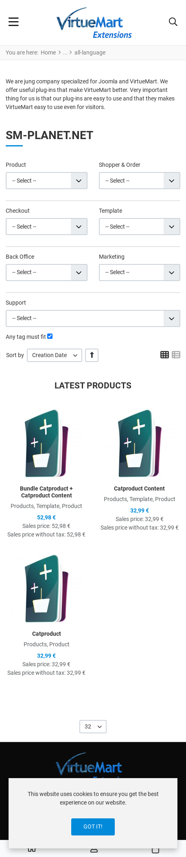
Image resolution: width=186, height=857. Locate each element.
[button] (173, 23)
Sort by (15, 355)
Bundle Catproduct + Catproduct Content (46, 492)
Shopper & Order (119, 164)
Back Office (20, 256)
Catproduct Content (139, 488)
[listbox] (54, 355)
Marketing (112, 256)
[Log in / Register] (94, 849)
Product (16, 164)
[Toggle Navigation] (14, 22)
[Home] (31, 849)
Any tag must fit (26, 337)
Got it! (93, 826)
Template (110, 210)
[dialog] (93, 813)
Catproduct (46, 633)
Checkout (18, 210)
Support (16, 302)
